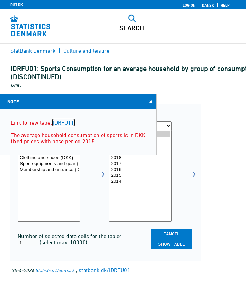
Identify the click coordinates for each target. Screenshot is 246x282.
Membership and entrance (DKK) (49, 170)
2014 (140, 181)
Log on (189, 5)
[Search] (168, 28)
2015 (140, 176)
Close (150, 101)
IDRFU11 (63, 122)
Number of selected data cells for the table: (69, 236)
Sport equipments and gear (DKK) (49, 164)
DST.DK (16, 4)
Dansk (208, 5)
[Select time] (140, 176)
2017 (140, 164)
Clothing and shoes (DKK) (49, 158)
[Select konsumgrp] (49, 176)
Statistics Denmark (54, 270)
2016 (140, 170)
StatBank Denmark (32, 50)
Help (225, 5)
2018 (140, 158)
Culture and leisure (86, 50)
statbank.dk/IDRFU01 (104, 270)
